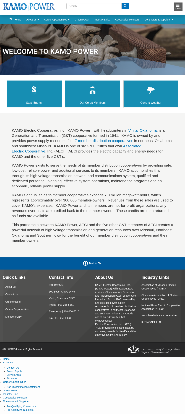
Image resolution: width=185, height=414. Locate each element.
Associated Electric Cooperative (159, 315)
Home (17, 19)
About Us (32, 19)
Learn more (120, 334)
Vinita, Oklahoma (142, 130)
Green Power (82, 19)
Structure (12, 378)
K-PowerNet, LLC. (151, 322)
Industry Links (102, 19)
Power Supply (14, 371)
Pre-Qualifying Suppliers (20, 409)
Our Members (13, 301)
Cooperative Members (127, 19)
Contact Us (11, 294)
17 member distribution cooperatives (103, 141)
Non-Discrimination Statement (23, 386)
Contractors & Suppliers (159, 19)
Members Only (13, 316)
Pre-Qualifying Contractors (21, 406)
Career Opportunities (56, 19)
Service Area (14, 374)
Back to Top (95, 263)
